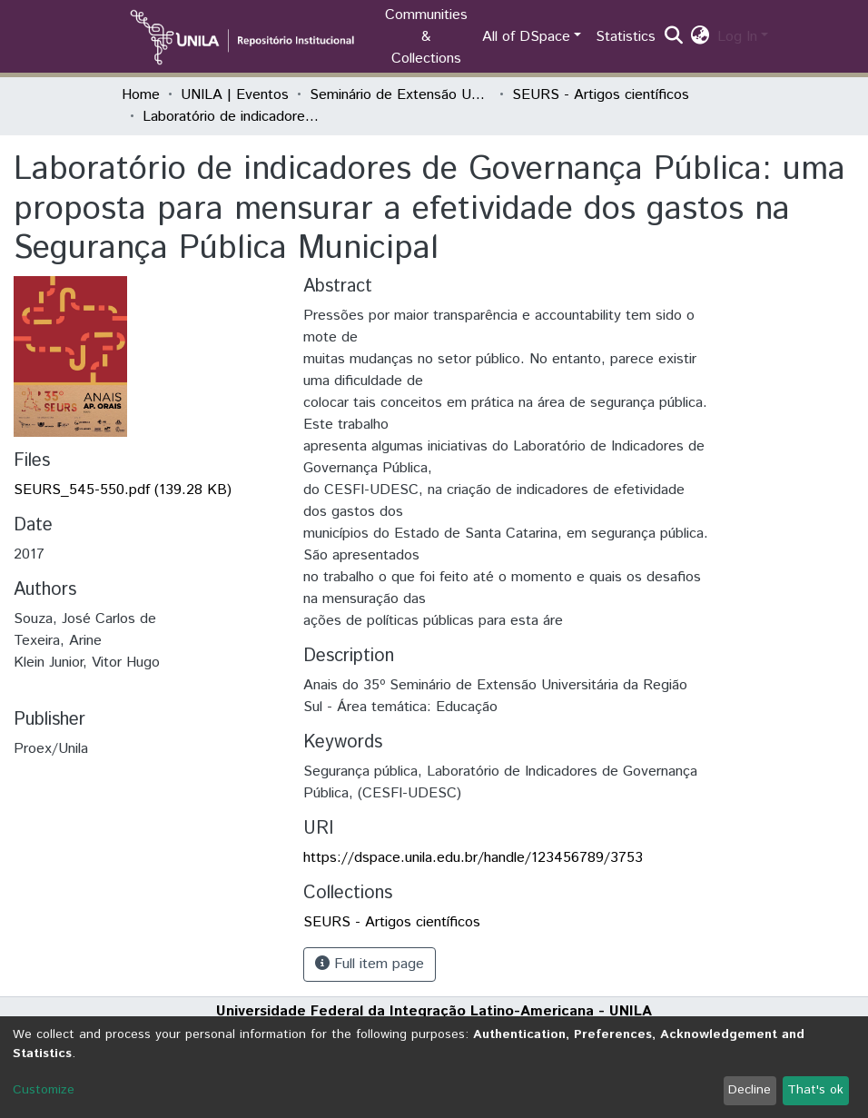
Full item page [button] (369, 964)
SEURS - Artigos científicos (600, 94)
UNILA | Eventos (235, 94)
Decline (749, 1090)
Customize (43, 1090)
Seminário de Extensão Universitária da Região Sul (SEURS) (400, 94)
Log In (737, 36)
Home (141, 94)
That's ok (815, 1090)
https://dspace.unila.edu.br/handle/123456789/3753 (473, 857)
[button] (700, 37)
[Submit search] (674, 37)
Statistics (626, 36)
